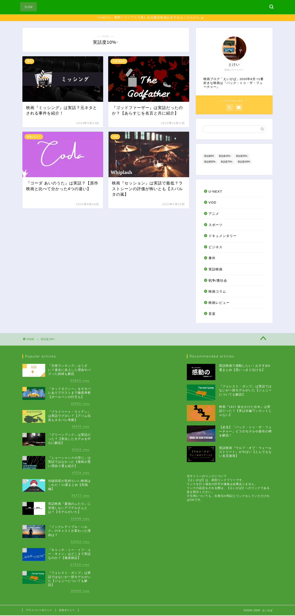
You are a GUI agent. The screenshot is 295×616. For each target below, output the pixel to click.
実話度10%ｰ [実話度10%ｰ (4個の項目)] (225, 156)
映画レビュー (219, 303)
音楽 (212, 314)
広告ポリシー (67, 610)
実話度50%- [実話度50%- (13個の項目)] (210, 162)
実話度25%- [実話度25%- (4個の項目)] (242, 156)
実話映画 (216, 270)
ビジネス (216, 248)
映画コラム (217, 292)
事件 (212, 259)
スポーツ (216, 225)
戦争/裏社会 (218, 281)
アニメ (214, 214)
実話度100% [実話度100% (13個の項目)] (244, 162)
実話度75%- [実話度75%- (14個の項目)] (227, 162)
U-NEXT (215, 192)
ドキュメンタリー (223, 236)
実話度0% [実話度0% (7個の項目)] (209, 156)
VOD (212, 203)
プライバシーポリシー (39, 610)
